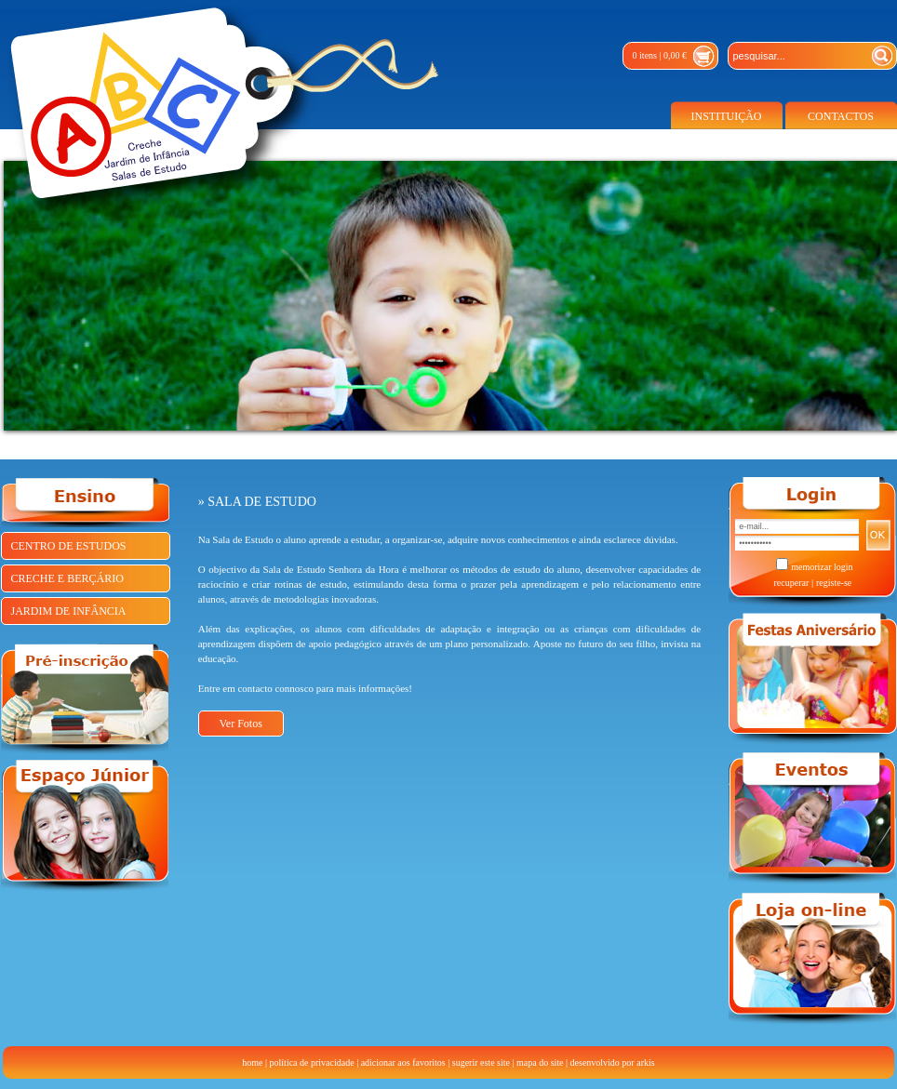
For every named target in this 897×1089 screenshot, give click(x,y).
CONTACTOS (841, 116)
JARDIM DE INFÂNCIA (69, 611)
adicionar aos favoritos (403, 1062)
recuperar (791, 583)
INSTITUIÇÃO (727, 116)
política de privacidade (312, 1062)
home (252, 1062)
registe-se (833, 583)
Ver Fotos (241, 723)
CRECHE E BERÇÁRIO (67, 578)
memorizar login (821, 567)
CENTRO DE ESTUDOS (69, 545)
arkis (645, 1062)
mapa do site (540, 1062)
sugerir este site (481, 1062)
